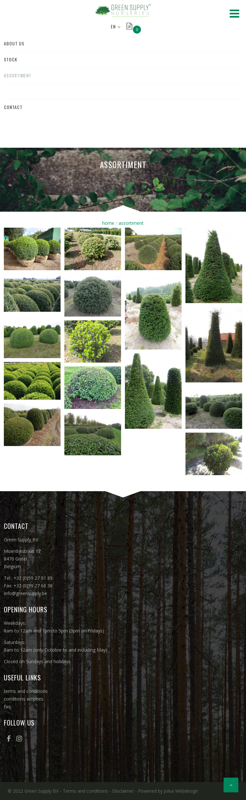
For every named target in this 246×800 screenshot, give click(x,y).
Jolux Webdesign (181, 791)
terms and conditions (26, 691)
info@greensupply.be (25, 593)
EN (113, 26)
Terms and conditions (85, 791)
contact (13, 107)
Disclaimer (123, 791)
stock (10, 59)
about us (14, 43)
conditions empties (23, 699)
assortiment (17, 75)
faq (7, 706)
